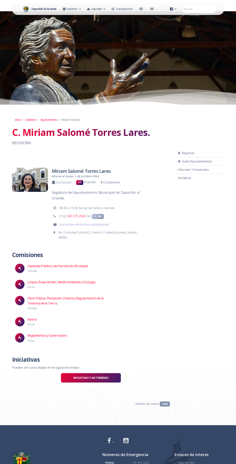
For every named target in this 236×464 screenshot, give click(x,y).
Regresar (186, 153)
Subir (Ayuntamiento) (195, 161)
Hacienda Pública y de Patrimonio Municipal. (58, 266)
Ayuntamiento (48, 120)
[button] (111, 441)
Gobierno (30, 120)
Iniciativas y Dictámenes (90, 378)
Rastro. (32, 319)
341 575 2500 (76, 216)
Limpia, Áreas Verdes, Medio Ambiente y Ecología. (62, 282)
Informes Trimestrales (193, 170)
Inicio (18, 120)
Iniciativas (184, 178)
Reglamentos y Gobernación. (47, 335)
